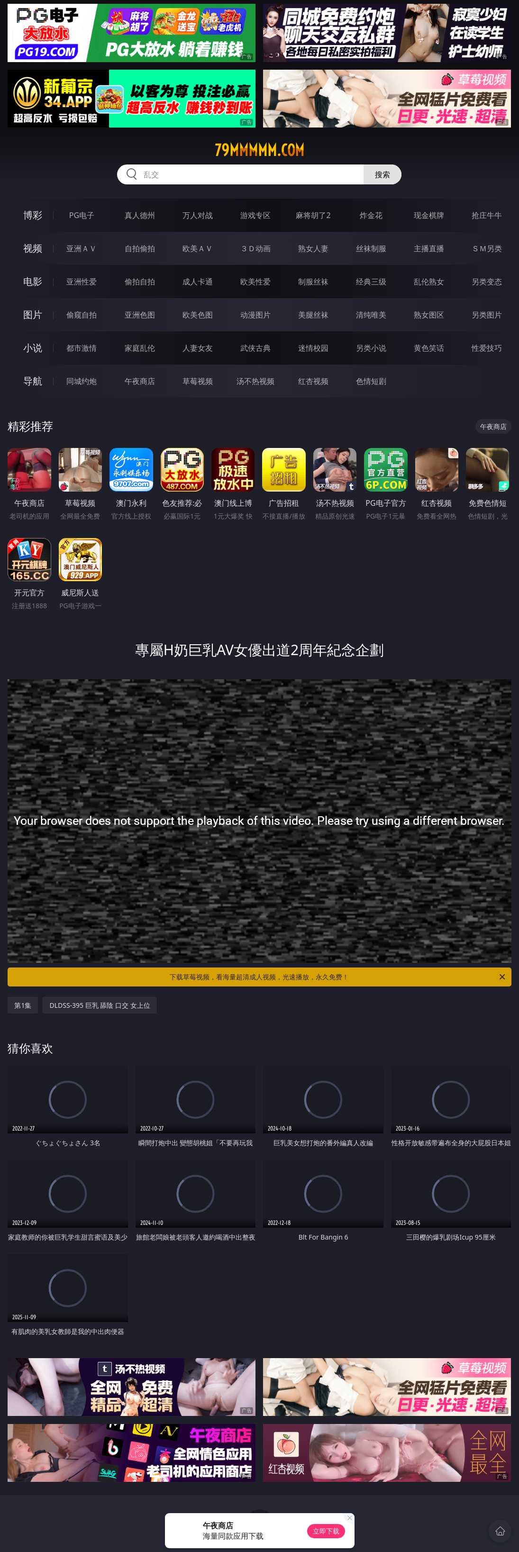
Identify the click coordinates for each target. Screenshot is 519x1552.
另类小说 (371, 348)
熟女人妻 (313, 248)
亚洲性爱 (81, 281)
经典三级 (371, 281)
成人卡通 (197, 281)
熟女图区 (429, 315)
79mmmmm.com (259, 150)
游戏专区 (255, 215)
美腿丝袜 (313, 315)
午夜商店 (140, 381)
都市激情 (81, 348)
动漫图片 (255, 315)
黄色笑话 (429, 348)
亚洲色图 (140, 315)
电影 (32, 281)
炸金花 (371, 215)
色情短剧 (371, 381)
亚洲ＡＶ (81, 248)
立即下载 (326, 1530)
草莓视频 (197, 381)
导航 (32, 380)
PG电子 (81, 215)
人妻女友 (197, 348)
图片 (32, 314)
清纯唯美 (371, 315)
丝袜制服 (371, 248)
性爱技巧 (487, 348)
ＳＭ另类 (487, 248)
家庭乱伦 (140, 348)
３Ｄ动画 (255, 248)
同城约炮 (81, 381)
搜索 (382, 174)
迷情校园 (313, 348)
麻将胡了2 (313, 215)
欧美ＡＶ (197, 248)
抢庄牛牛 (487, 215)
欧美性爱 (255, 281)
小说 (32, 347)
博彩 (32, 215)
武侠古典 (255, 348)
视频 (32, 248)
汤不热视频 (255, 381)
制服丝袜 (313, 281)
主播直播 (429, 248)
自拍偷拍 (140, 248)
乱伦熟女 (429, 281)
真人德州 (140, 215)
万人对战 (197, 215)
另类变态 (487, 281)
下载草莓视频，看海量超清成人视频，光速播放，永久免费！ (338, 977)
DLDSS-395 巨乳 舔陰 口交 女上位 (99, 1005)
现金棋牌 (429, 215)
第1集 (22, 1005)
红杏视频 (313, 381)
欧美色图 (197, 315)
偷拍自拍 (140, 281)
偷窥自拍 (81, 315)
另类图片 (487, 315)
